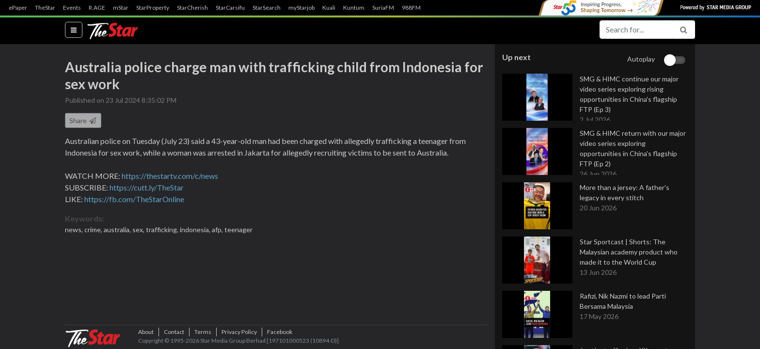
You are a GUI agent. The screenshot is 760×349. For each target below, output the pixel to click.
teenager (238, 229)
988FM (411, 8)
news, (74, 229)
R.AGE (97, 8)
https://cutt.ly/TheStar (147, 187)
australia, (118, 229)
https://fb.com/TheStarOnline (134, 199)
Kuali (328, 8)
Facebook (279, 331)
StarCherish (192, 8)
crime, (94, 229)
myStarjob (301, 8)
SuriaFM (383, 8)
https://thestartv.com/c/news (170, 175)
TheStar (45, 8)
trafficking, (163, 229)
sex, (139, 229)
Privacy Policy (239, 331)
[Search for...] (636, 29)
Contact (174, 331)
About (146, 331)
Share (83, 120)
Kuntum (353, 8)
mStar (120, 8)
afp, (218, 229)
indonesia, (196, 229)
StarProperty (152, 8)
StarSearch (267, 8)
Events (72, 8)
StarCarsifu (230, 8)
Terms (202, 331)
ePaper (18, 8)
